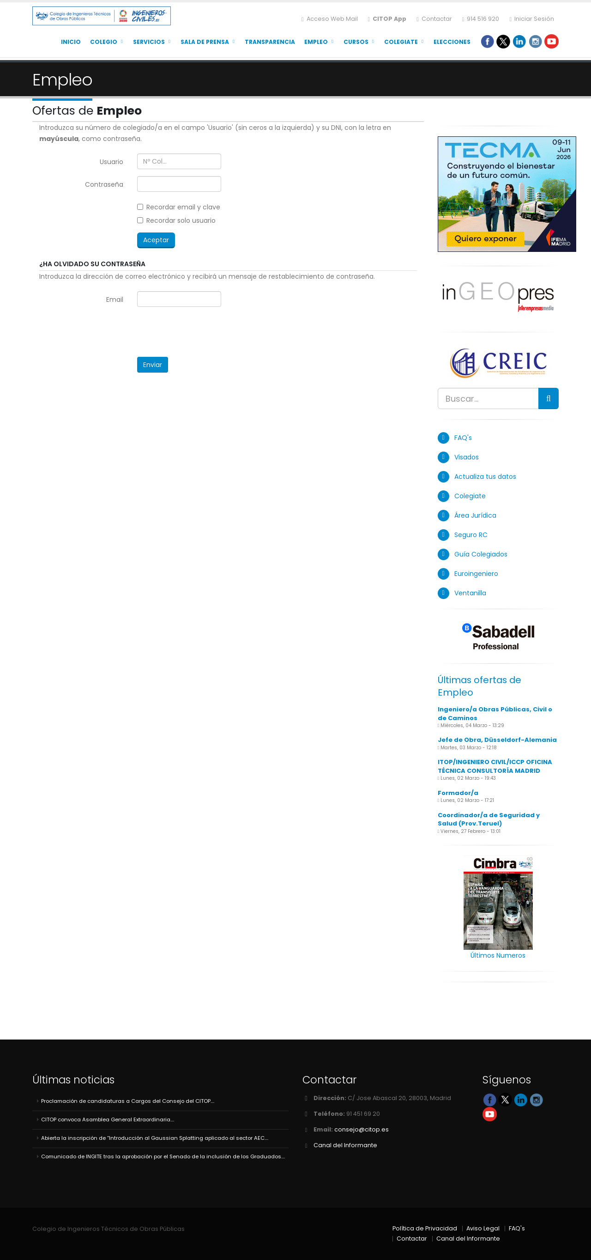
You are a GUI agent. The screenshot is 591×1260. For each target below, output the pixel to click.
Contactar (434, 19)
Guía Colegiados (480, 554)
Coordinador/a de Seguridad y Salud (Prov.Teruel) (489, 819)
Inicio (71, 42)
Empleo (316, 42)
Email (114, 299)
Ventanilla (470, 593)
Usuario (111, 161)
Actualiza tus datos (485, 476)
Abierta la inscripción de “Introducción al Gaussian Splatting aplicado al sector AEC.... (154, 1138)
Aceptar (156, 240)
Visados (466, 457)
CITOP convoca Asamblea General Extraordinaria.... (107, 1119)
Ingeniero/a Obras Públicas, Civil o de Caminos (495, 713)
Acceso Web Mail (330, 19)
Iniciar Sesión (531, 19)
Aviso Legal (483, 1228)
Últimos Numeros (497, 955)
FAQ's (463, 437)
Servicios (149, 42)
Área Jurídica (475, 515)
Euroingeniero (476, 573)
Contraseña (104, 184)
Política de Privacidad (424, 1228)
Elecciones (452, 42)
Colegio (103, 42)
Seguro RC (471, 534)
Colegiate (401, 42)
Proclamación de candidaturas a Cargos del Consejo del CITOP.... (127, 1101)
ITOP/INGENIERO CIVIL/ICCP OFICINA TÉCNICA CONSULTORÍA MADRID (495, 766)
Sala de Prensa (205, 42)
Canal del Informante (345, 1145)
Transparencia (270, 42)
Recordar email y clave (178, 207)
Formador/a (458, 793)
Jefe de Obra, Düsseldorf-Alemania (497, 739)
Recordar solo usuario (176, 220)
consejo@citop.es (361, 1129)
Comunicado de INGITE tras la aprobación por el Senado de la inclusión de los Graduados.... (163, 1156)
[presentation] (207, 332)
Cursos (356, 42)
